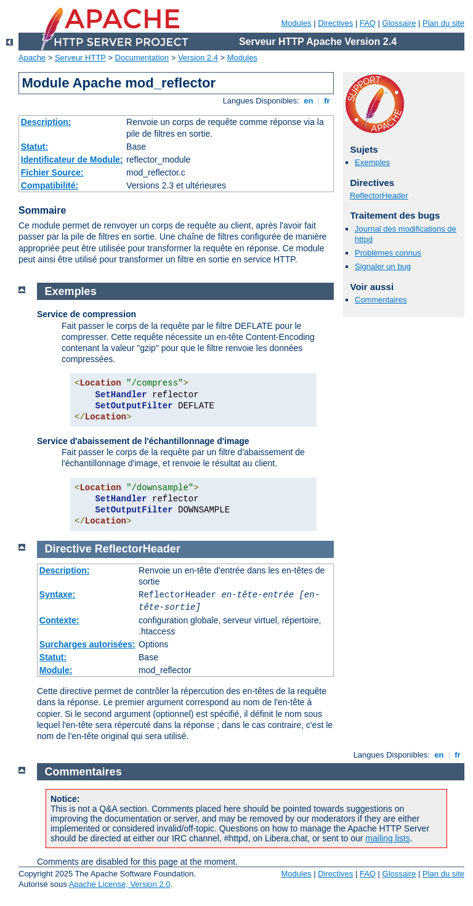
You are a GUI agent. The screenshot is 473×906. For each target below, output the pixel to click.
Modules (296, 23)
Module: (56, 670)
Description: (46, 122)
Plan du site (443, 23)
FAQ (368, 23)
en (308, 100)
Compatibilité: (49, 185)
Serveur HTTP (80, 57)
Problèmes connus (388, 252)
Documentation (142, 57)
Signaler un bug (383, 266)
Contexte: (59, 620)
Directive (68, 549)
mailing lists (387, 838)
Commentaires (381, 299)
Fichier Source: (52, 172)
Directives (335, 23)
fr (327, 100)
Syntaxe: (57, 594)
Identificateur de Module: (72, 159)
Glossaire (399, 23)
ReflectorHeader (379, 195)
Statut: (34, 147)
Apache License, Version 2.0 (120, 884)
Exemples (372, 162)
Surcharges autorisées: (87, 644)
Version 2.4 (198, 57)
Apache (32, 57)
